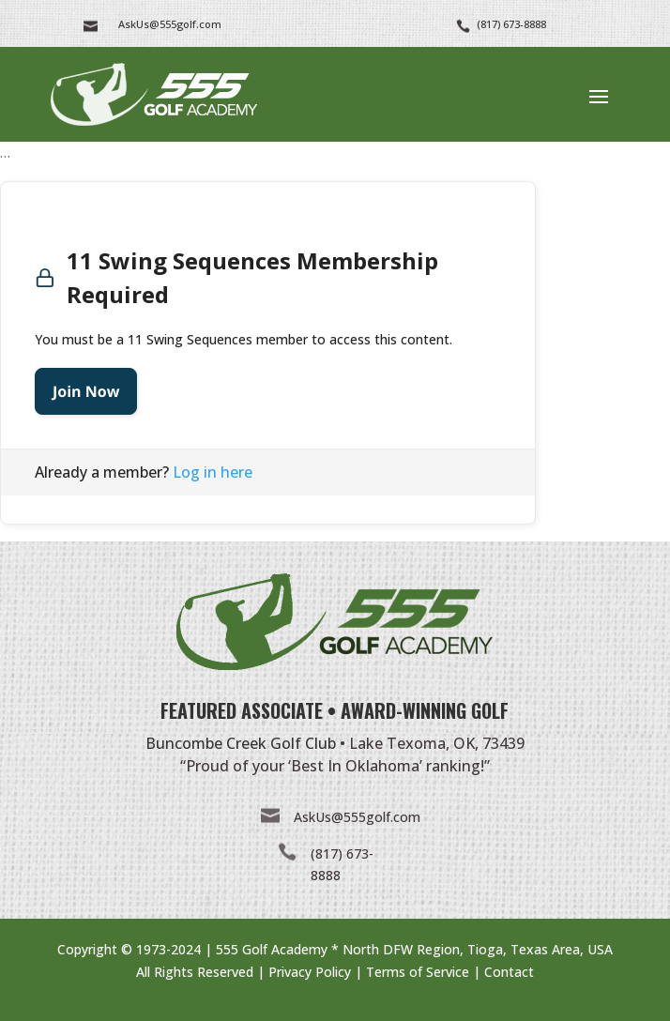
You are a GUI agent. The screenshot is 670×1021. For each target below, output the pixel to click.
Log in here (212, 472)
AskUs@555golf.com (357, 817)
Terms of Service (417, 972)
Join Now (86, 391)
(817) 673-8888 (511, 24)
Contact (509, 972)
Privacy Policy (309, 972)
